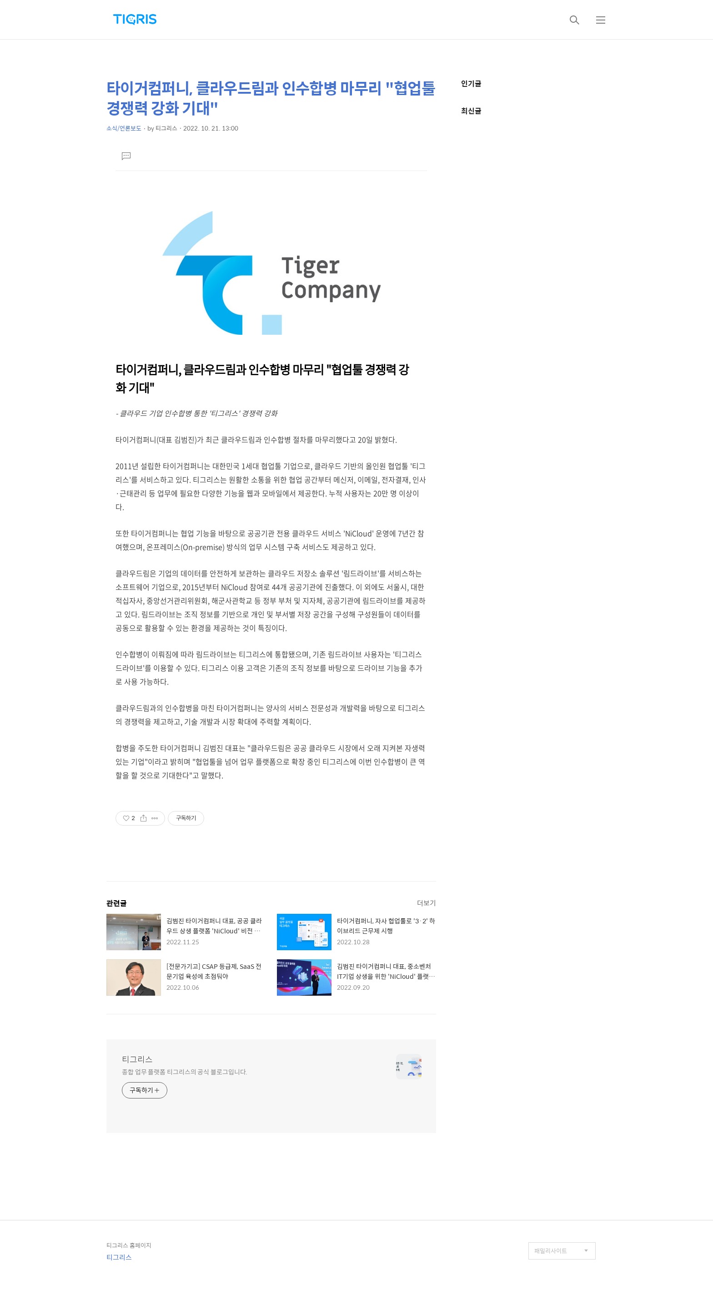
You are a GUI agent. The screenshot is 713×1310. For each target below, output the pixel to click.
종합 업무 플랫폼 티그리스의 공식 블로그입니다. (184, 1071)
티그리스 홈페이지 (128, 1245)
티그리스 (137, 1059)
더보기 (426, 902)
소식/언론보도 (123, 128)
